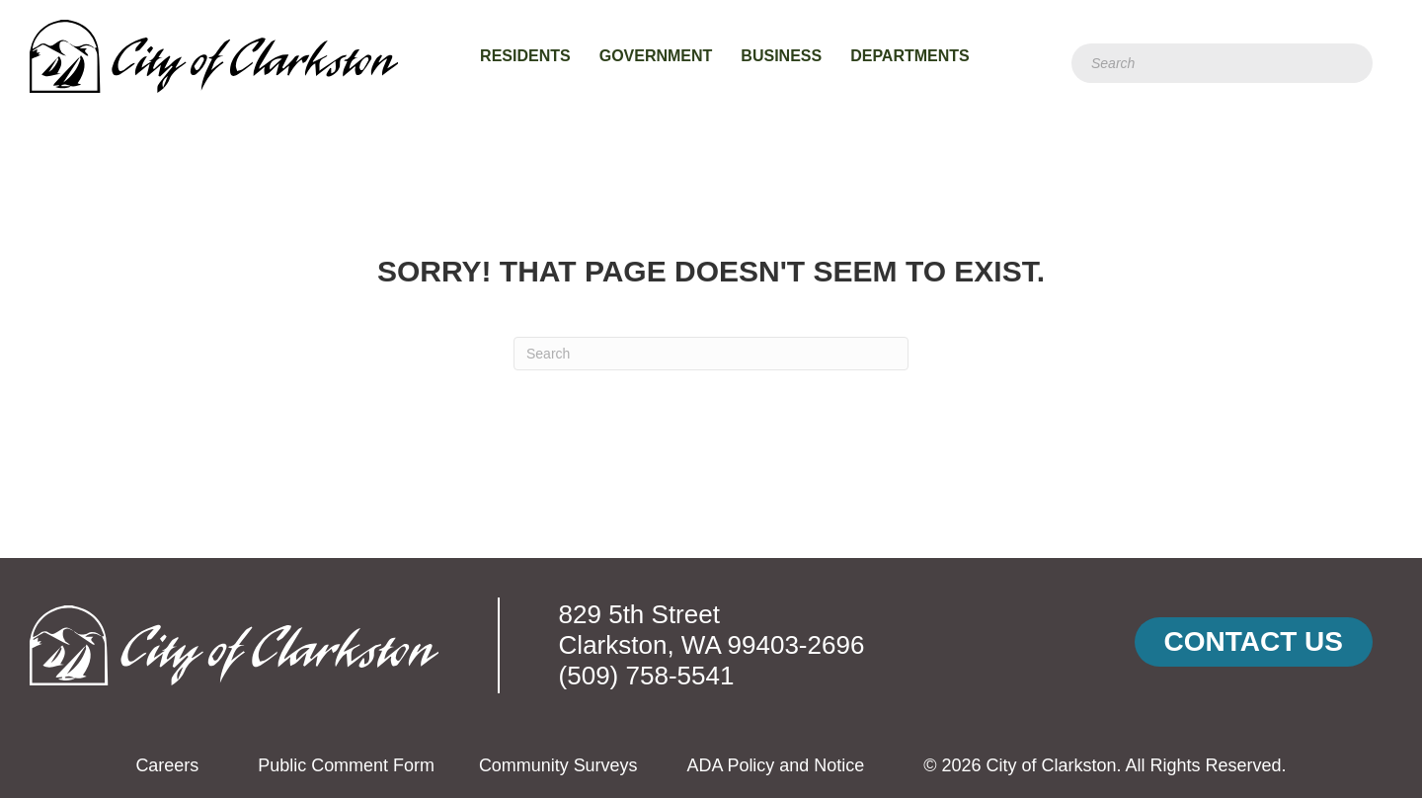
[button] (1254, 642)
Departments (910, 55)
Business (781, 55)
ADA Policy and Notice (775, 765)
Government (656, 55)
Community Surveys (558, 765)
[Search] (1222, 63)
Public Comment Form (346, 765)
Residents (525, 55)
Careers (166, 765)
